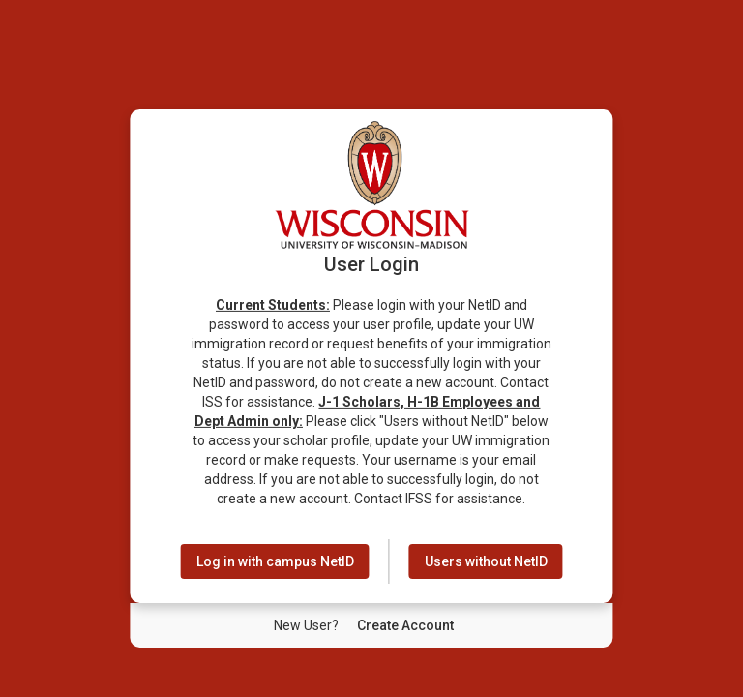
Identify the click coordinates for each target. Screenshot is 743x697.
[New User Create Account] (405, 625)
